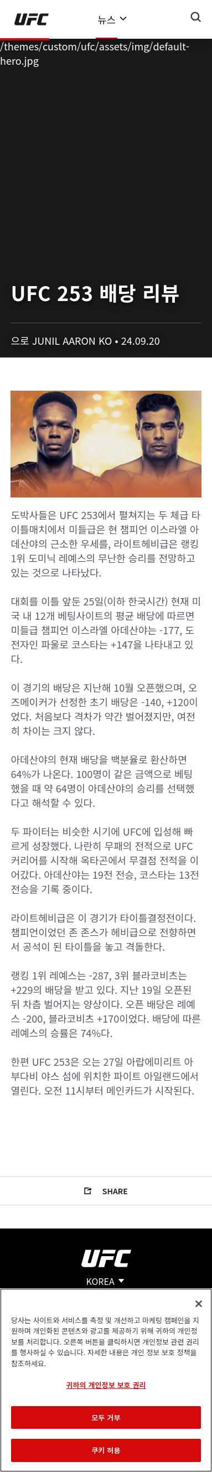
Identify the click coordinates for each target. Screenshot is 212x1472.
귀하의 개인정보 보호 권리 (106, 1385)
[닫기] (199, 1304)
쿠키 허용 (105, 1450)
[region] (106, 1380)
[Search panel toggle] (196, 17)
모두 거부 (105, 1417)
